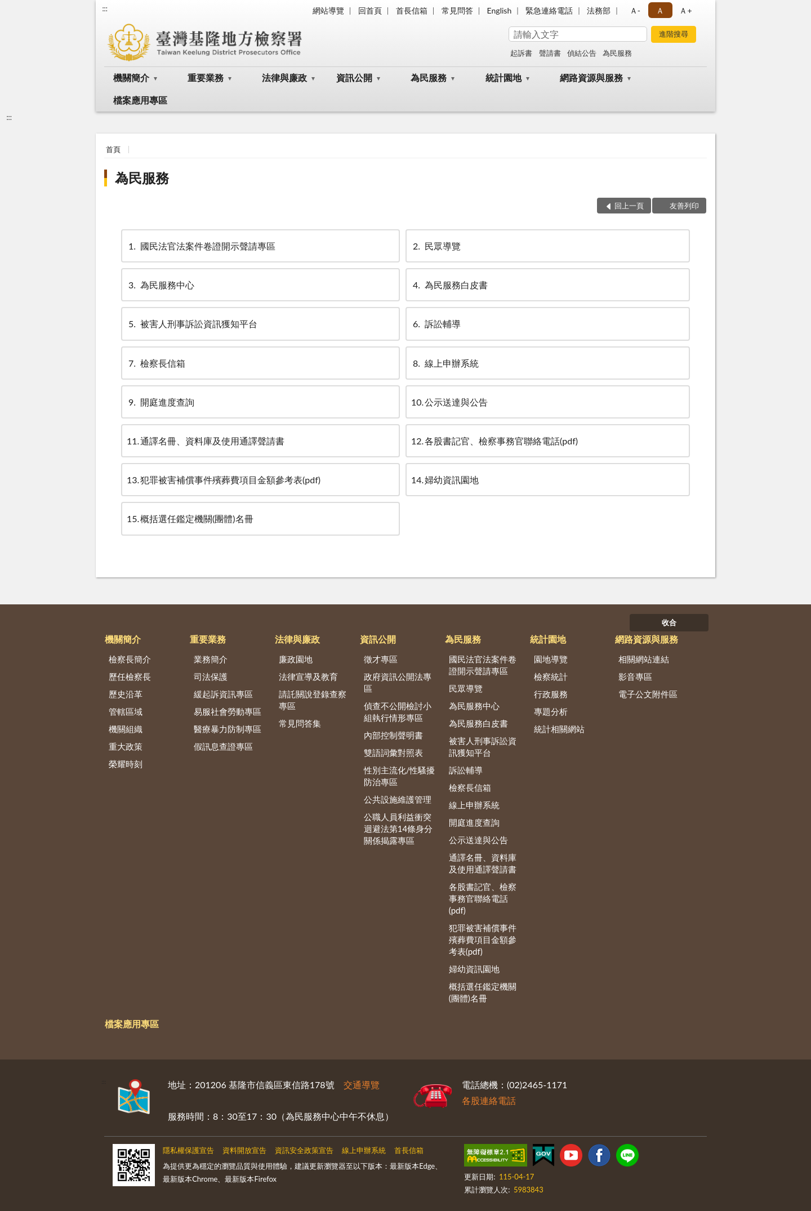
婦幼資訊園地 (445, 479)
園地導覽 (551, 659)
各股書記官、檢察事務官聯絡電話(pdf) (494, 440)
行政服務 (551, 694)
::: (105, 8)
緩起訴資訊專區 (223, 694)
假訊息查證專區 (223, 746)
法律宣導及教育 (308, 676)
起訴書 (521, 52)
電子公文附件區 (648, 694)
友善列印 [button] (684, 205)
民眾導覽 (436, 245)
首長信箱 (411, 10)
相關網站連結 (643, 659)
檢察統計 (551, 676)
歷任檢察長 (130, 676)
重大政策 (125, 746)
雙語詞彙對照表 (393, 752)
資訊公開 (354, 77)
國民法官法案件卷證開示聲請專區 (201, 245)
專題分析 (551, 711)
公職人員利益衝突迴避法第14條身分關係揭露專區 (398, 828)
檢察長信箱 (156, 363)
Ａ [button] (660, 10)
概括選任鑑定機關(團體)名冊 (190, 518)
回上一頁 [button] (629, 205)
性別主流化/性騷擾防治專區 (399, 776)
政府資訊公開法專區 (397, 682)
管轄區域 (125, 711)
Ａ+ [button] (685, 10)
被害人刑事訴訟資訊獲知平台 (192, 323)
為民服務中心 (160, 284)
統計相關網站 (559, 729)
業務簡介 (211, 659)
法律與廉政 (284, 77)
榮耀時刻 (125, 764)
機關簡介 (131, 77)
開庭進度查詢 (160, 401)
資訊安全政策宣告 (304, 1150)
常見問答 (457, 10)
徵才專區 (381, 659)
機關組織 (125, 729)
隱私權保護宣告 (188, 1150)
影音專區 (635, 676)
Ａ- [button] (635, 10)
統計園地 (503, 77)
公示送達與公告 (449, 401)
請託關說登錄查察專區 (312, 700)
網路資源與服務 (591, 77)
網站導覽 (328, 10)
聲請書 (550, 52)
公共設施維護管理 (397, 799)
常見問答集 (300, 723)
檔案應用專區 (140, 100)
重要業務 (206, 77)
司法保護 (211, 676)
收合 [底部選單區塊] (669, 622)
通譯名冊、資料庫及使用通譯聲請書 (205, 440)
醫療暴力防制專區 (227, 729)
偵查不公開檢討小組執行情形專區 (397, 712)
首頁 (113, 149)
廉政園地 (296, 659)
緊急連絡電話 (549, 10)
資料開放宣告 (244, 1150)
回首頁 (370, 10)
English (499, 10)
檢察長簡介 (130, 659)
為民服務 (617, 52)
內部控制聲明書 (393, 735)
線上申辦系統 (445, 363)
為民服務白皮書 (449, 284)
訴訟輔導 (436, 323)
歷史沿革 (125, 694)
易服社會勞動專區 (227, 711)
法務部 (599, 10)
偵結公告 (581, 52)
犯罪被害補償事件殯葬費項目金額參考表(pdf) (223, 479)
